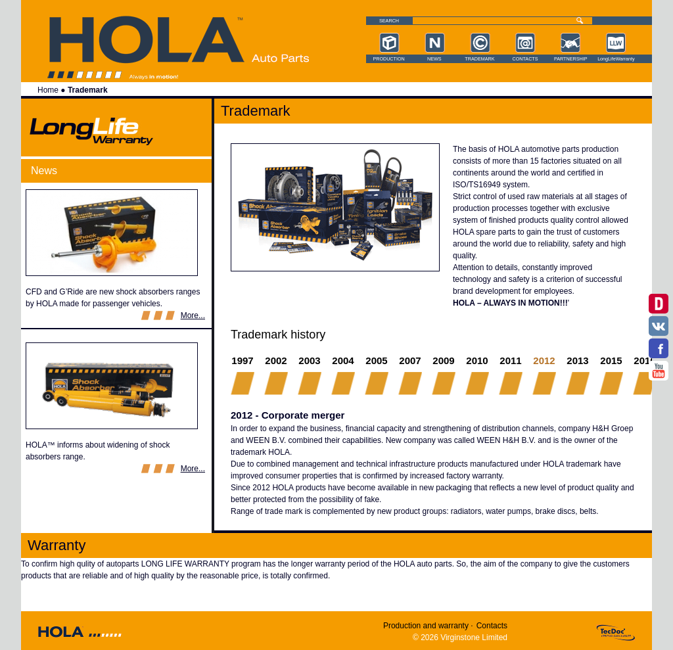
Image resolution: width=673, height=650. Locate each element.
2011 (510, 360)
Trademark (479, 59)
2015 (611, 360)
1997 (242, 360)
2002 (276, 360)
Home (47, 90)
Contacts (525, 59)
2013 (577, 360)
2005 (376, 360)
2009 (443, 360)
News (434, 59)
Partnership (570, 59)
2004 (343, 360)
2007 (410, 360)
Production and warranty (426, 625)
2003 (309, 360)
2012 (544, 360)
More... (193, 315)
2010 (477, 360)
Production (388, 59)
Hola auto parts (280, 58)
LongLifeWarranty (615, 59)
